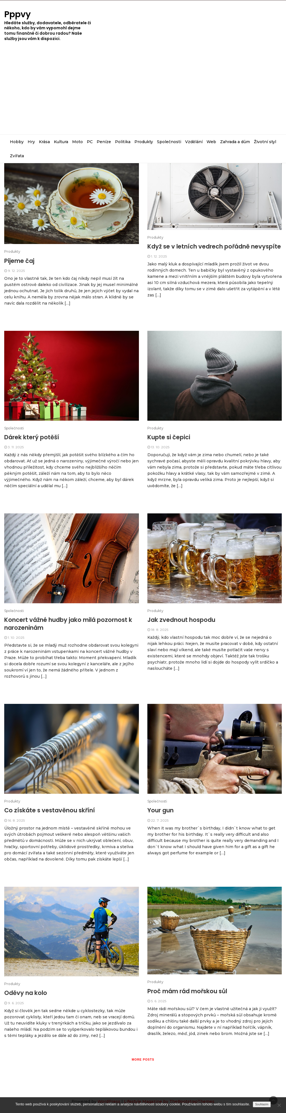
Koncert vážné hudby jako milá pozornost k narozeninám (68, 624)
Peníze (104, 141)
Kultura (61, 141)
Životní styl (265, 141)
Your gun (160, 810)
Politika (122, 141)
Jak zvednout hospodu (181, 620)
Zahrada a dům (235, 141)
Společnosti (169, 141)
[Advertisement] (143, 92)
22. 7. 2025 (160, 820)
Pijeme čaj (19, 261)
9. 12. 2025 (16, 271)
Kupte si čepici (168, 437)
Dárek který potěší (31, 437)
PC (90, 141)
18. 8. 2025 (159, 630)
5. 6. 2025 (158, 1001)
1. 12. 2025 (159, 256)
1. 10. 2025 (16, 637)
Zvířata (17, 155)
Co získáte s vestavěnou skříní (49, 810)
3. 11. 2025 (16, 447)
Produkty (143, 141)
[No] (279, 1105)
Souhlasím (261, 1104)
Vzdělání (194, 141)
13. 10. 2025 (160, 447)
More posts (143, 1059)
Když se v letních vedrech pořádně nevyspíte (214, 246)
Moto (77, 141)
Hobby (17, 141)
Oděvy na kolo (25, 993)
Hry (31, 141)
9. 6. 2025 (16, 1003)
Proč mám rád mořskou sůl (187, 991)
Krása (44, 141)
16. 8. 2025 (16, 820)
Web (211, 141)
